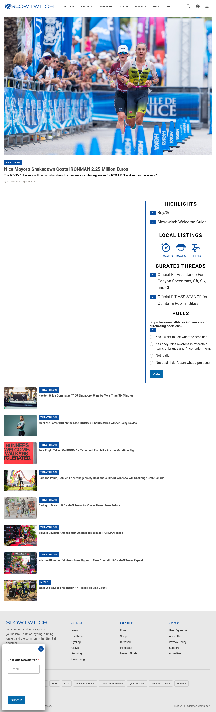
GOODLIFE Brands (85, 683)
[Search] (188, 6)
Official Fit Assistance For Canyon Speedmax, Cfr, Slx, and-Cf (182, 281)
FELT (66, 683)
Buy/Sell (86, 6)
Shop (156, 6)
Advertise (175, 653)
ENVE (54, 683)
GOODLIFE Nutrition (112, 683)
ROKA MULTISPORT (160, 683)
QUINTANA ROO (137, 683)
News (44, 582)
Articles (69, 6)
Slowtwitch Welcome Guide (182, 222)
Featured (13, 162)
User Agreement (179, 630)
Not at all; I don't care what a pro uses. (183, 363)
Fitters (196, 256)
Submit (16, 700)
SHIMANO (181, 683)
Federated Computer (198, 705)
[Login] (198, 6)
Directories (106, 6)
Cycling (76, 642)
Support (174, 647)
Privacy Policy (177, 642)
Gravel (75, 647)
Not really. (163, 355)
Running (76, 653)
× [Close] (41, 649)
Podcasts (140, 6)
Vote (156, 374)
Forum (124, 6)
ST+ (167, 6)
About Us (174, 636)
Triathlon (48, 390)
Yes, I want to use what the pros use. (182, 337)
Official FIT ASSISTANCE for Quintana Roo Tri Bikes (183, 300)
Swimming (78, 659)
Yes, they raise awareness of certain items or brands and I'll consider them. (183, 346)
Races (181, 256)
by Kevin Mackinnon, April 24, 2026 (19, 182)
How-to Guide (128, 653)
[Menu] (207, 6)
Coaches (165, 256)
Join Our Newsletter (23, 660)
